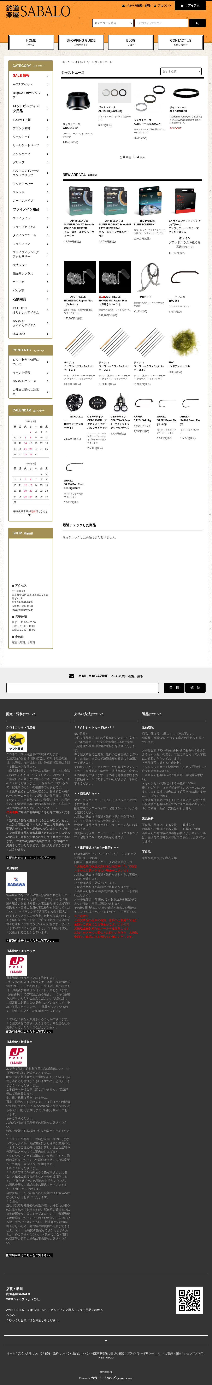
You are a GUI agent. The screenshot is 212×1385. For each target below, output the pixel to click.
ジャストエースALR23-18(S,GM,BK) (110, 109)
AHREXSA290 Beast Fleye (190, 420)
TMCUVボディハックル (179, 364)
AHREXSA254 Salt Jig (142, 418)
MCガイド (143, 297)
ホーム (66, 62)
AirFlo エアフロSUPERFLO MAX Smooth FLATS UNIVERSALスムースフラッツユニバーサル (115, 228)
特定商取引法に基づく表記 (108, 1353)
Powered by (106, 1378)
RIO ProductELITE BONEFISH (144, 222)
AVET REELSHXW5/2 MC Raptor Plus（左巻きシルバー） (113, 300)
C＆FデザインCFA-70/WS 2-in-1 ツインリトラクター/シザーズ (120, 422)
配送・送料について (57, 1353)
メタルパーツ (82, 62)
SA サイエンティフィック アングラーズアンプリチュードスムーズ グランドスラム (185, 226)
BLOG (131, 43)
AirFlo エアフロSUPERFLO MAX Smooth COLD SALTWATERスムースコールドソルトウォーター (79, 228)
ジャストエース (103, 62)
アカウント (164, 5)
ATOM (109, 1357)
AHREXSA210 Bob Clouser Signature (73, 484)
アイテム (189, 5)
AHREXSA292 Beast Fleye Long (166, 420)
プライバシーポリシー (140, 1353)
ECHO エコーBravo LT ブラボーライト (73, 422)
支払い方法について (30, 1353)
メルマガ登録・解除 (138, 5)
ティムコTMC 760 (177, 299)
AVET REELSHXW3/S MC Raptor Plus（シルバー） (78, 300)
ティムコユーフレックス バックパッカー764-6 (149, 366)
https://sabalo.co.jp (22, 609)
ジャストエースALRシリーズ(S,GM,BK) (147, 122)
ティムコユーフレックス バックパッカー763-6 (114, 366)
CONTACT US (180, 43)
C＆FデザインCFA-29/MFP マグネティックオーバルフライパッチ (97, 422)
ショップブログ (193, 1353)
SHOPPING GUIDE (81, 43)
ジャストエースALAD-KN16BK (178, 109)
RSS (101, 1357)
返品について (80, 1353)
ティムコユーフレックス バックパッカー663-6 (79, 366)
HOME (31, 43)
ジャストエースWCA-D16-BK (71, 126)
